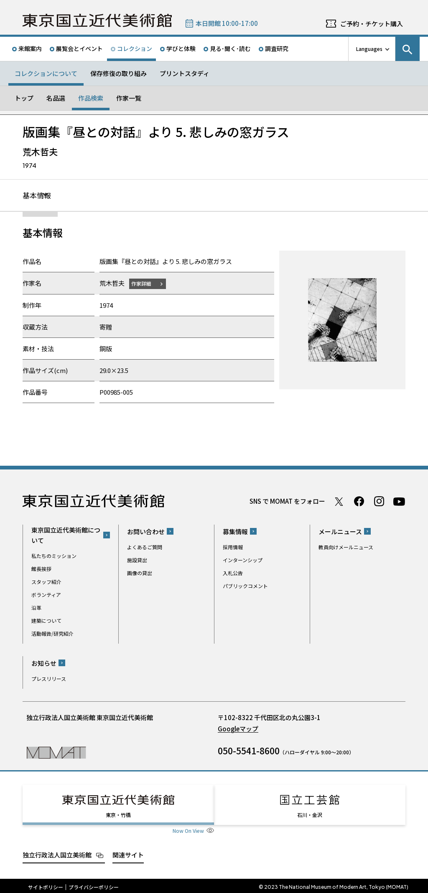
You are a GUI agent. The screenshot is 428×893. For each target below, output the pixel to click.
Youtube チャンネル (399, 502)
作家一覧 (128, 98)
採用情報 (233, 547)
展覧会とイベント (79, 48)
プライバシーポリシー (94, 885)
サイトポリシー (45, 885)
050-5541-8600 (249, 751)
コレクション (134, 48)
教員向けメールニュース (345, 547)
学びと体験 (181, 48)
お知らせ (43, 663)
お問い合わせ (146, 532)
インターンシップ (242, 560)
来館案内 (30, 48)
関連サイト (128, 852)
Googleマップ (238, 729)
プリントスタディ (184, 73)
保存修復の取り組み (118, 73)
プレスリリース (48, 678)
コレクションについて (46, 73)
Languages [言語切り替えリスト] (369, 48)
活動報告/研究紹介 (52, 633)
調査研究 (276, 48)
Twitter (339, 502)
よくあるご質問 (144, 547)
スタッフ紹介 (46, 582)
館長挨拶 (41, 569)
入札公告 (233, 573)
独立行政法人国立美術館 (57, 852)
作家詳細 (143, 283)
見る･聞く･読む (230, 48)
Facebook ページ (359, 502)
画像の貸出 (139, 573)
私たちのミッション (53, 556)
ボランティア (46, 595)
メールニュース (340, 532)
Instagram (379, 502)
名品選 (55, 98)
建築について (46, 620)
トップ (24, 98)
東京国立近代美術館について (65, 535)
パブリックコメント (245, 586)
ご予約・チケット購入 (371, 23)
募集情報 (235, 532)
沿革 (36, 607)
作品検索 (90, 98)
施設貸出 (137, 560)
